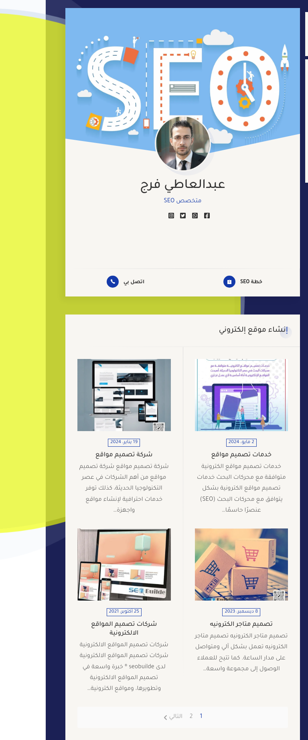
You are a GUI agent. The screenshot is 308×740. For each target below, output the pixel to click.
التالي (130, 717)
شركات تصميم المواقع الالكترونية (78, 629)
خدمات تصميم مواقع (195, 455)
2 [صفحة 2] (145, 717)
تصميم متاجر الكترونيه (195, 624)
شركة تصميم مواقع (78, 455)
